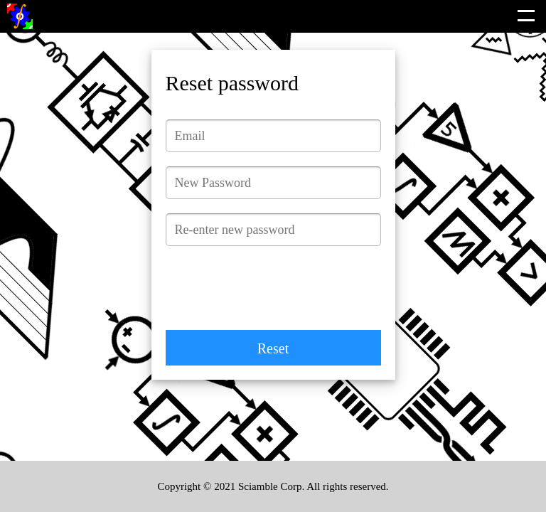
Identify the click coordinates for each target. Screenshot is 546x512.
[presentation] (274, 288)
